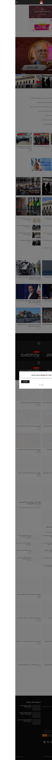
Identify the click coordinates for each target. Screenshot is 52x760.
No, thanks (26, 384)
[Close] (46, 373)
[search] (1, 2)
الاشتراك (10, 381)
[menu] (50, 2)
